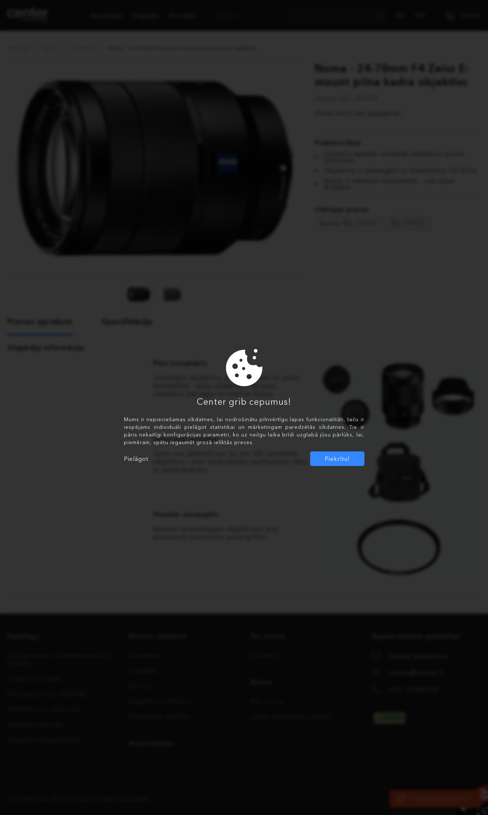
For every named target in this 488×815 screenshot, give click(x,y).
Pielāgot (136, 458)
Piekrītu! (337, 458)
